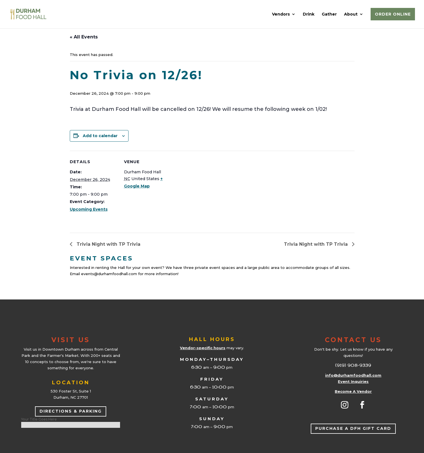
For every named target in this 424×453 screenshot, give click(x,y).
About (351, 14)
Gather (329, 14)
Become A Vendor (353, 391)
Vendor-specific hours (202, 348)
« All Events (84, 37)
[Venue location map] (208, 190)
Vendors (281, 14)
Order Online (393, 14)
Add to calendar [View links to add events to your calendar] (100, 135)
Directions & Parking (71, 411)
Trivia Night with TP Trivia (107, 244)
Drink (308, 14)
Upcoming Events (89, 209)
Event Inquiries (353, 381)
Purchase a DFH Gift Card (353, 428)
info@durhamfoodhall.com (353, 375)
